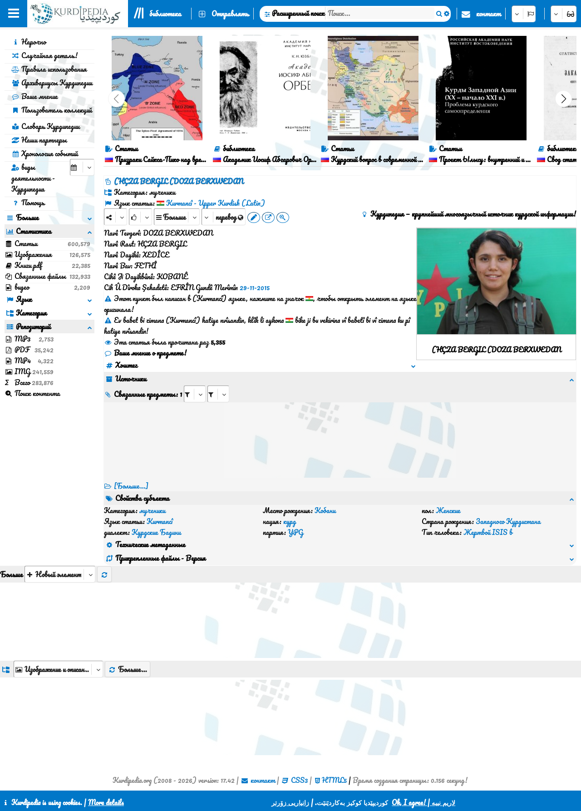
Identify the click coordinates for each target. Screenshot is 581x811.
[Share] (115, 217)
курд (289, 521)
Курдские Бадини (156, 532)
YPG (295, 532)
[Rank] (140, 217)
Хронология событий (44, 153)
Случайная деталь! (44, 55)
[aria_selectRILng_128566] (218, 394)
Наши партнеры (39, 139)
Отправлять (230, 13)
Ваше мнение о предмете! (145, 352)
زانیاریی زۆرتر (290, 802)
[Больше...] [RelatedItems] (131, 485)
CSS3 (299, 780)
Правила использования (49, 69)
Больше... (127, 669)
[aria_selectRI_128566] (194, 394)
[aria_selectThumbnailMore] (60, 574)
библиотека (165, 13)
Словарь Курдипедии (45, 126)
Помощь (27, 202)
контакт (488, 13)
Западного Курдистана (508, 521)
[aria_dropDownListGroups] (58, 669)
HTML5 (334, 780)
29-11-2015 (255, 287)
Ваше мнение (34, 96)
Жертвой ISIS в (487, 532)
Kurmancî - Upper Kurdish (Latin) (215, 203)
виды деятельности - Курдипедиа (33, 178)
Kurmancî (159, 521)
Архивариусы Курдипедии (51, 82)
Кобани (325, 510)
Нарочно (28, 41)
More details (106, 802)
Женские (448, 510)
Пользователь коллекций (51, 109)
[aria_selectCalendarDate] (82, 167)
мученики (152, 510)
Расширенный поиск (298, 13)
